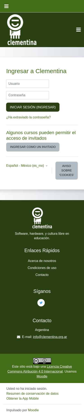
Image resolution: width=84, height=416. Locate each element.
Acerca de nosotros (42, 261)
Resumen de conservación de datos (32, 393)
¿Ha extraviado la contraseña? (28, 117)
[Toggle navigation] (78, 30)
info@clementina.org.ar (50, 337)
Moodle (42, 376)
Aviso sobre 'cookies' (66, 170)
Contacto (41, 275)
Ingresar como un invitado (33, 146)
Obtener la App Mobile (22, 398)
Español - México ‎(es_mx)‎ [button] (25, 165)
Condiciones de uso (42, 268)
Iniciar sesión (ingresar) (33, 107)
